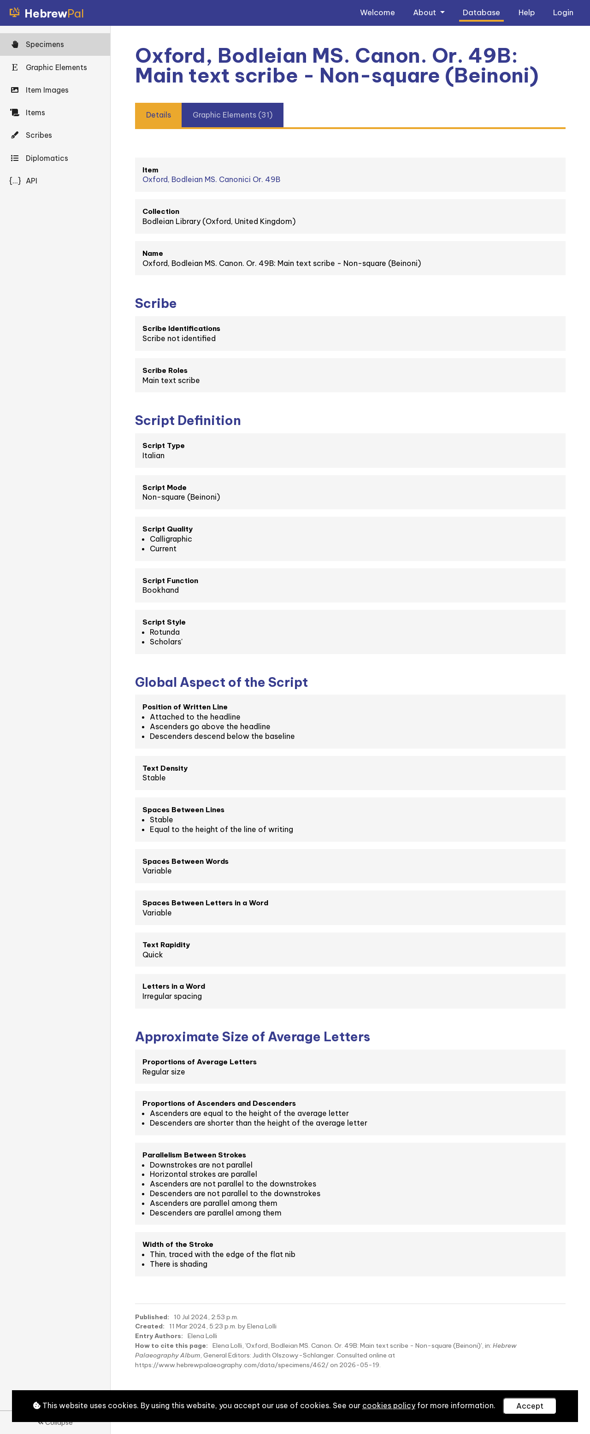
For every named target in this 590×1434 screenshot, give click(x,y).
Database (481, 12)
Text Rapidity (166, 944)
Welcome (377, 12)
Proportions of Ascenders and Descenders (219, 1103)
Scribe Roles (165, 370)
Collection (160, 211)
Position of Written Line (185, 706)
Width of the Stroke (177, 1244)
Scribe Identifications (181, 328)
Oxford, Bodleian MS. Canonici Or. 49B (211, 179)
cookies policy (388, 1405)
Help (527, 12)
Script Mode (164, 487)
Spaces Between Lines (183, 809)
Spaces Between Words (185, 861)
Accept (529, 1405)
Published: (152, 1317)
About (425, 12)
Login (563, 12)
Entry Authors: (159, 1336)
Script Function (170, 580)
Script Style (164, 622)
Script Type (163, 445)
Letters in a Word (173, 986)
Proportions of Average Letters (199, 1061)
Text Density (165, 768)
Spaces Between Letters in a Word (205, 902)
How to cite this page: (171, 1345)
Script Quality (167, 529)
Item (150, 169)
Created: (150, 1326)
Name (152, 253)
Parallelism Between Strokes (194, 1155)
